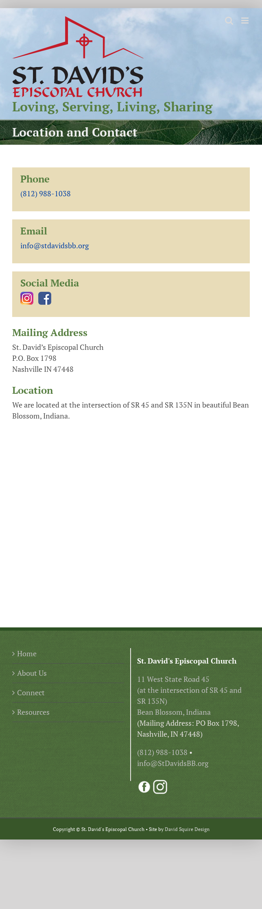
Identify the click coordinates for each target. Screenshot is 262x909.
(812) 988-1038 (45, 193)
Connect (31, 692)
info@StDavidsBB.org (172, 763)
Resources (33, 712)
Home (27, 653)
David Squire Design (187, 829)
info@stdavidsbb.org (54, 245)
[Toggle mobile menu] (245, 20)
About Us (32, 673)
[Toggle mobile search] (229, 20)
